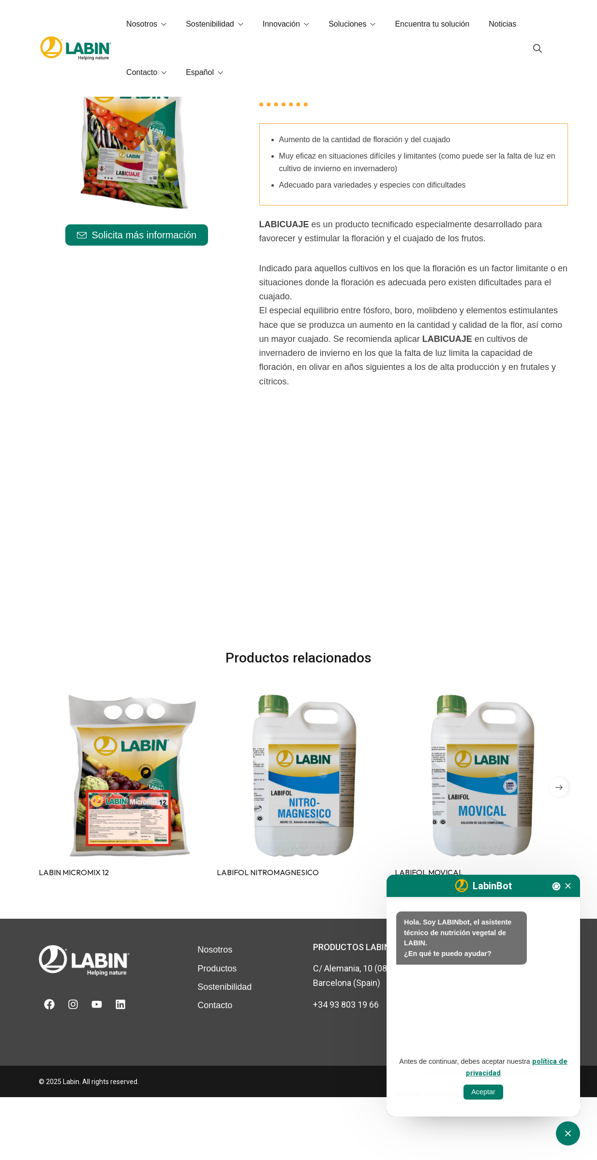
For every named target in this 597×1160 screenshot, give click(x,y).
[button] (558, 850)
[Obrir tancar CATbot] (568, 1133)
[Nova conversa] (556, 886)
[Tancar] (568, 886)
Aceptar (483, 1092)
